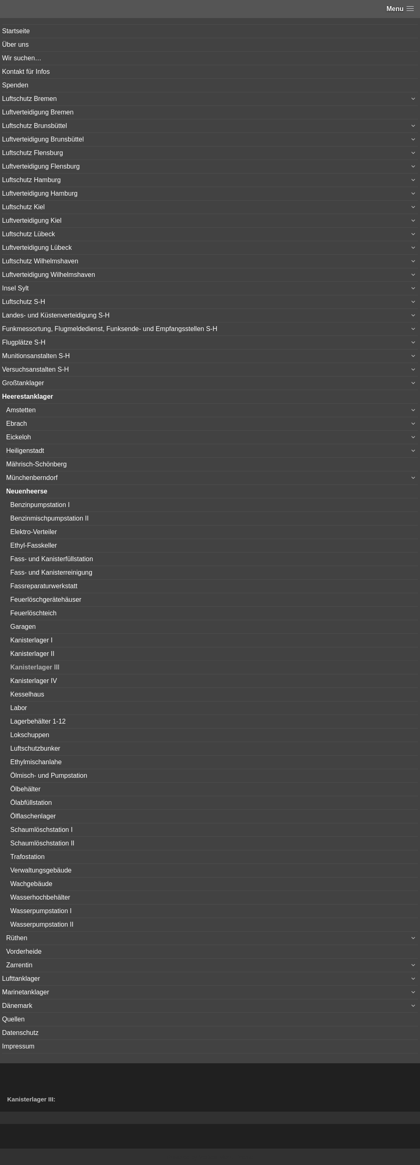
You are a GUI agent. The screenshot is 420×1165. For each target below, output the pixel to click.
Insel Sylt (15, 288)
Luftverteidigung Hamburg (40, 193)
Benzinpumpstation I (40, 504)
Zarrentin (19, 965)
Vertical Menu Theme (226, 1157)
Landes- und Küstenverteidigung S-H (56, 315)
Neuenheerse (27, 491)
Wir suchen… (21, 58)
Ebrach (16, 423)
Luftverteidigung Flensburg (41, 166)
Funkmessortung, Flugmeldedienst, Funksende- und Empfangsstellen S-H (109, 328)
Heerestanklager (27, 396)
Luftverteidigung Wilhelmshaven (48, 274)
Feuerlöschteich (33, 613)
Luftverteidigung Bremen (37, 112)
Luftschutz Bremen (29, 98)
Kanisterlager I (31, 640)
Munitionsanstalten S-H (36, 355)
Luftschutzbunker (35, 748)
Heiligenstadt (25, 450)
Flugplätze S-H (24, 342)
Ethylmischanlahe (36, 761)
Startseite (16, 30)
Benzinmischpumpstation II (49, 518)
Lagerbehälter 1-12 (38, 721)
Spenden (15, 85)
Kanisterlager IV (33, 680)
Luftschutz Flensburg (32, 152)
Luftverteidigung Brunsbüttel (43, 139)
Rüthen (16, 937)
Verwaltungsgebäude (40, 870)
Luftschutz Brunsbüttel (34, 125)
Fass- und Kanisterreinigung (51, 572)
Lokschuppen (29, 734)
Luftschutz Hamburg (31, 179)
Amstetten (21, 410)
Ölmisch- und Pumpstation (48, 775)
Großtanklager (23, 382)
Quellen (13, 1019)
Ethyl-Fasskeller (33, 545)
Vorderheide (23, 951)
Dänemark (17, 1005)
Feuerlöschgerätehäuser (45, 599)
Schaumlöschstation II (42, 843)
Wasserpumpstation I (41, 910)
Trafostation (27, 856)
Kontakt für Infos (26, 71)
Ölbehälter (25, 789)
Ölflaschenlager (33, 816)
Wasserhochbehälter (40, 897)
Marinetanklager (25, 992)
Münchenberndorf (31, 477)
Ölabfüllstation (31, 802)
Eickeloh (18, 437)
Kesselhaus (27, 694)
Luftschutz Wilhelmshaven (40, 261)
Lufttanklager (21, 978)
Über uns (15, 44)
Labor (18, 707)
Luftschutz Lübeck (28, 234)
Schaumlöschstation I (41, 829)
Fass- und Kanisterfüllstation (51, 558)
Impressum (18, 1046)
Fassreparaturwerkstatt (44, 585)
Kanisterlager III (34, 667)
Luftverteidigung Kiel (32, 220)
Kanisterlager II (32, 653)
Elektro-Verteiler (33, 531)
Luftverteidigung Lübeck (37, 247)
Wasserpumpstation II (41, 924)
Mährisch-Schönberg (36, 464)
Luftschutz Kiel (23, 206)
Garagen (23, 626)
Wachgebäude (31, 883)
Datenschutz (20, 1032)
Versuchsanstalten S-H (35, 369)
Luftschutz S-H (23, 301)
